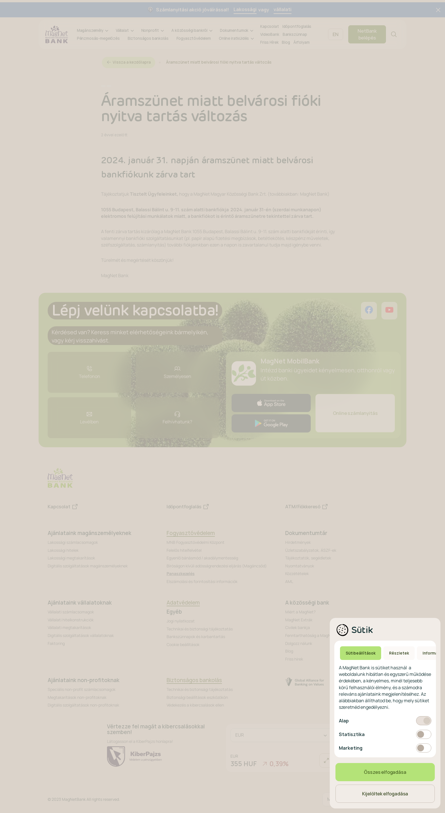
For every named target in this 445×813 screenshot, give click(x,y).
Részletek (399, 653)
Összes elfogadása (385, 772)
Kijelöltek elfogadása (385, 794)
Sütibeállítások (360, 653)
